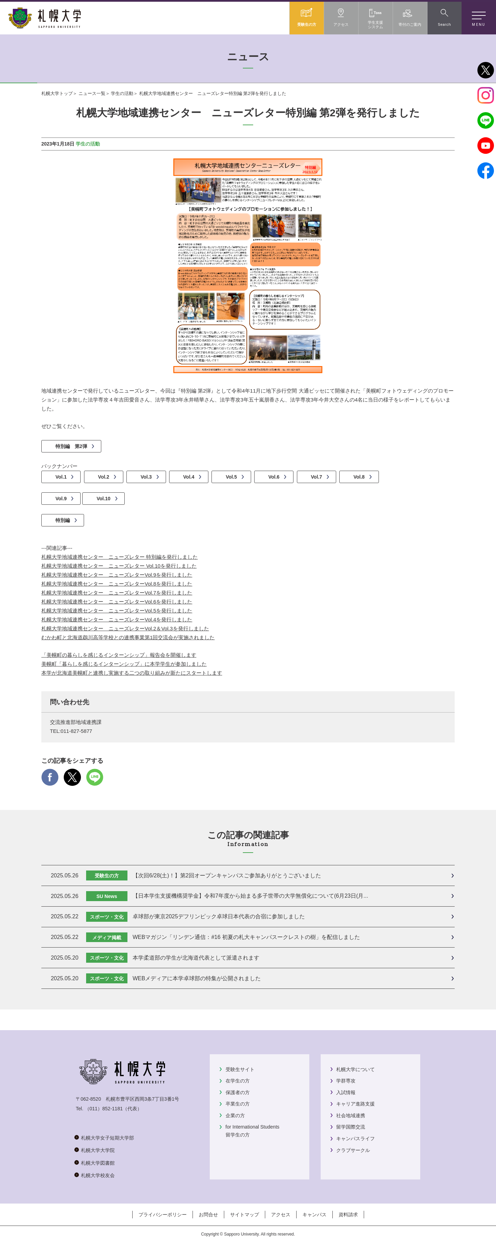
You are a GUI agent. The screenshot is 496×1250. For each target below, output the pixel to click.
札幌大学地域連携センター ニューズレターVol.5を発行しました (116, 610)
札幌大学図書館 (98, 1163)
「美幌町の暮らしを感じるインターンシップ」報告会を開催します (118, 655)
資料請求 (348, 1214)
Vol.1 (60, 477)
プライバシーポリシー (162, 1214)
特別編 (62, 520)
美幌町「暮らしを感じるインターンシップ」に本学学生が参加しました (124, 664)
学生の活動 (122, 93)
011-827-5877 (76, 731)
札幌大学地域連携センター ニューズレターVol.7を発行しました (116, 593)
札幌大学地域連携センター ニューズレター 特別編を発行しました (119, 557)
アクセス (280, 1214)
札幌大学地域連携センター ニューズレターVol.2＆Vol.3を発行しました (125, 628)
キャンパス (314, 1214)
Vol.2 (103, 477)
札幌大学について (355, 1069)
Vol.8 (358, 477)
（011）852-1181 (104, 1108)
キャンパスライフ (355, 1138)
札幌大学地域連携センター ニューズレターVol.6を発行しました (116, 602)
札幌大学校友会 (98, 1175)
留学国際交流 (350, 1127)
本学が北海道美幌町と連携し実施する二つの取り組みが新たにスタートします (131, 673)
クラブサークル (353, 1150)
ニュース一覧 (92, 93)
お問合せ (208, 1214)
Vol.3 (146, 477)
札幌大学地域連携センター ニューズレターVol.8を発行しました (116, 584)
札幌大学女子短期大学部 (107, 1138)
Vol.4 (188, 477)
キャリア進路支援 (355, 1104)
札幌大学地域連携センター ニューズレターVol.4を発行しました (116, 619)
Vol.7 (316, 477)
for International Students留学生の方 (252, 1130)
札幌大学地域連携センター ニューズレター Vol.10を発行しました (119, 566)
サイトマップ (244, 1214)
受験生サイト (240, 1069)
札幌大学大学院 (98, 1150)
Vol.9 (60, 498)
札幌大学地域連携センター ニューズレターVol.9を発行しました (116, 575)
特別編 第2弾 (71, 446)
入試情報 (345, 1092)
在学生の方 (238, 1080)
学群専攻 (345, 1080)
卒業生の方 (238, 1104)
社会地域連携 (350, 1115)
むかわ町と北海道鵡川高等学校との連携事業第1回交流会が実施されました (128, 637)
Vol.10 (103, 498)
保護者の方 (238, 1092)
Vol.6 (273, 477)
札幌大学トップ (57, 93)
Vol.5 (231, 477)
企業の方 (235, 1115)
